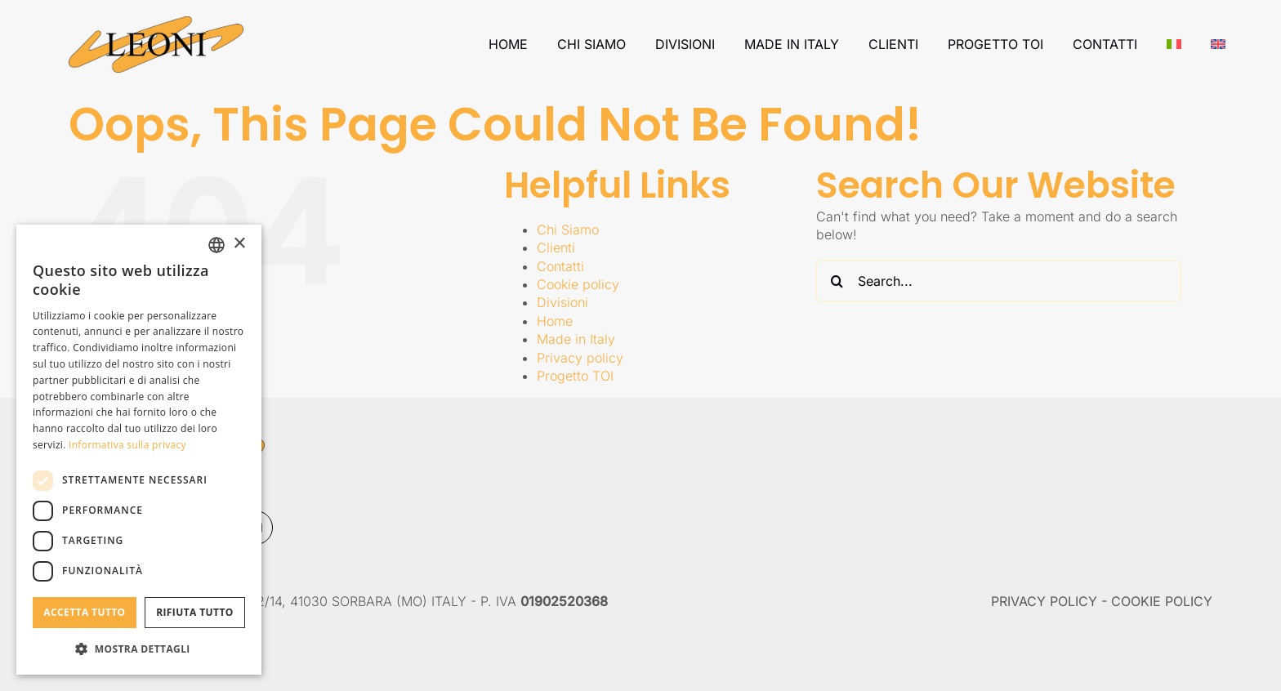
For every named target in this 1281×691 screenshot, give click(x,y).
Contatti (560, 266)
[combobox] (216, 245)
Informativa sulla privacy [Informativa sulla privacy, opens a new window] (127, 445)
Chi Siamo (568, 229)
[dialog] (138, 450)
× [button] (239, 244)
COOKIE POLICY (1161, 601)
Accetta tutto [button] (84, 612)
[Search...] (998, 281)
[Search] (836, 281)
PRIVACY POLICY (1044, 601)
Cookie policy (578, 284)
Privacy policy (580, 358)
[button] (139, 648)
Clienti (556, 247)
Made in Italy (576, 339)
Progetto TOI (575, 376)
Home (555, 321)
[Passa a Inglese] (1218, 44)
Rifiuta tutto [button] (195, 612)
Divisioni (562, 302)
